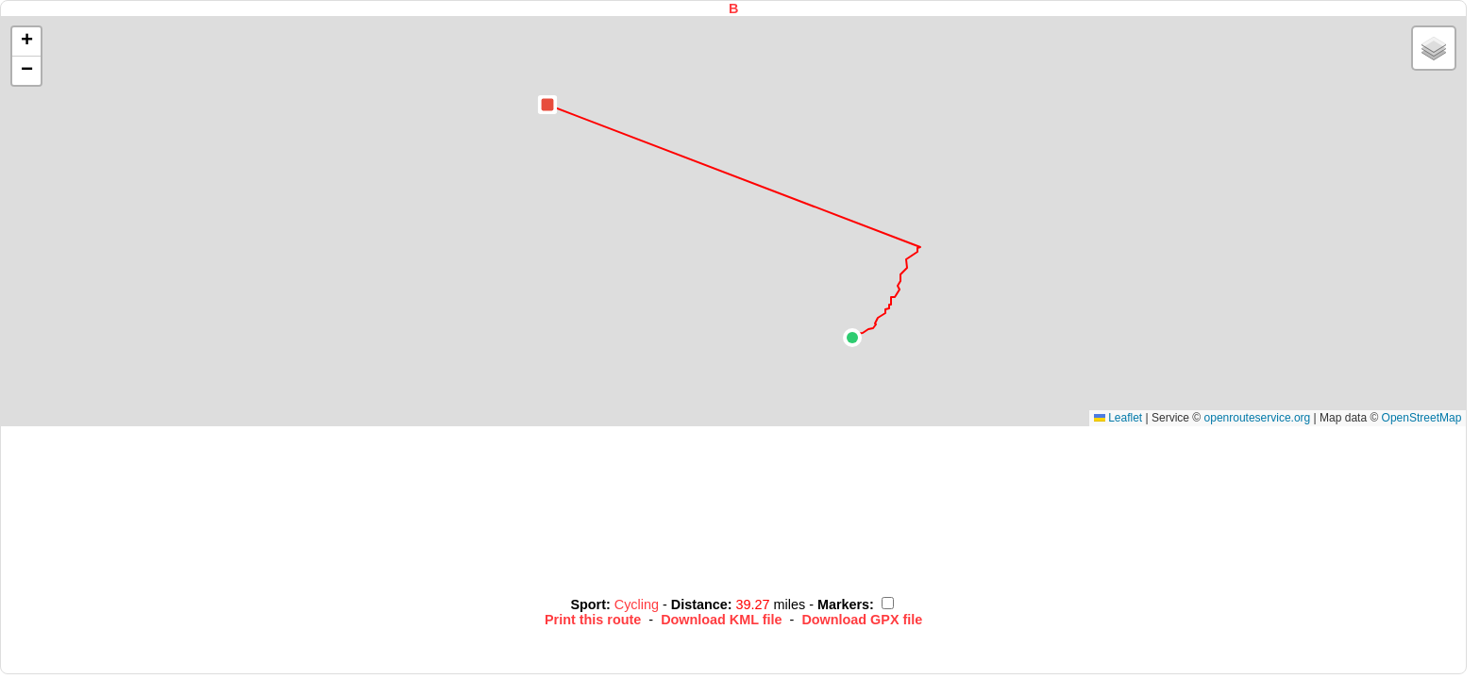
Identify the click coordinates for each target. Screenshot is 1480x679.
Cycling (638, 604)
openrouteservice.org (1257, 417)
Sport (588, 604)
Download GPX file (861, 619)
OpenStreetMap (1422, 417)
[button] (852, 337)
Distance (699, 604)
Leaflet (1118, 417)
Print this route (593, 619)
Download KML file (721, 619)
